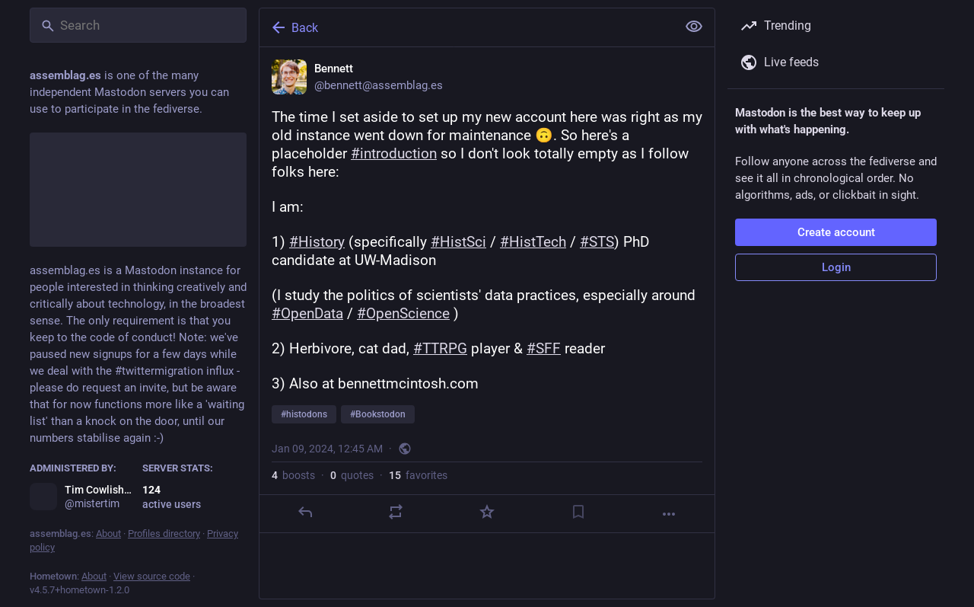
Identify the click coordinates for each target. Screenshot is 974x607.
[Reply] (305, 512)
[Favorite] (487, 512)
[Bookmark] (578, 512)
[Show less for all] (694, 26)
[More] (669, 514)
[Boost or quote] (396, 512)
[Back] (466, 27)
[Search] (138, 25)
